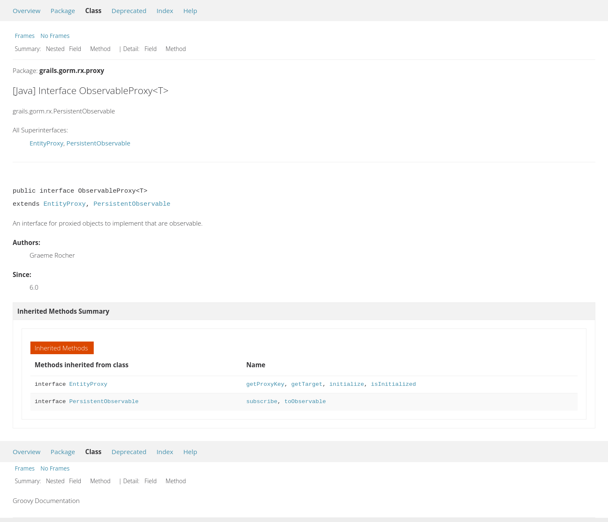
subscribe (261, 402)
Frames (25, 36)
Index (165, 10)
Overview (27, 10)
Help (190, 10)
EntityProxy (46, 143)
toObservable (305, 402)
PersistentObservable (98, 143)
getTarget (307, 384)
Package (63, 10)
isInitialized (393, 384)
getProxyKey (265, 384)
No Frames (55, 36)
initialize (346, 384)
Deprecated (129, 10)
